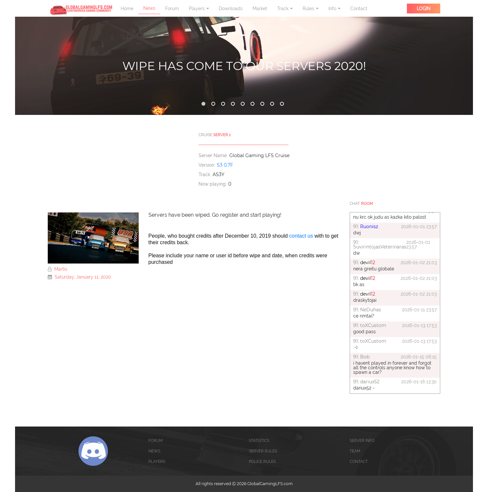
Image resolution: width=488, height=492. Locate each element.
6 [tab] (254, 105)
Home (127, 8)
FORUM (155, 440)
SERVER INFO (362, 440)
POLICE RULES (262, 461)
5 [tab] (244, 105)
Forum (172, 8)
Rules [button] (309, 8)
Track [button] (283, 8)
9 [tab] (283, 105)
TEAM (355, 451)
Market (260, 8)
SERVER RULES (263, 451)
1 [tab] (204, 105)
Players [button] (197, 8)
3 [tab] (224, 105)
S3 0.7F (225, 165)
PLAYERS (156, 461)
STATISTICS (259, 440)
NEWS (154, 451)
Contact (358, 8)
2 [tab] (214, 105)
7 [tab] (263, 105)
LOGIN (423, 8)
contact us (301, 236)
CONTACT (359, 461)
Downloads (231, 8)
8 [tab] (273, 105)
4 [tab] (234, 105)
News (149, 8)
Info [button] (333, 8)
